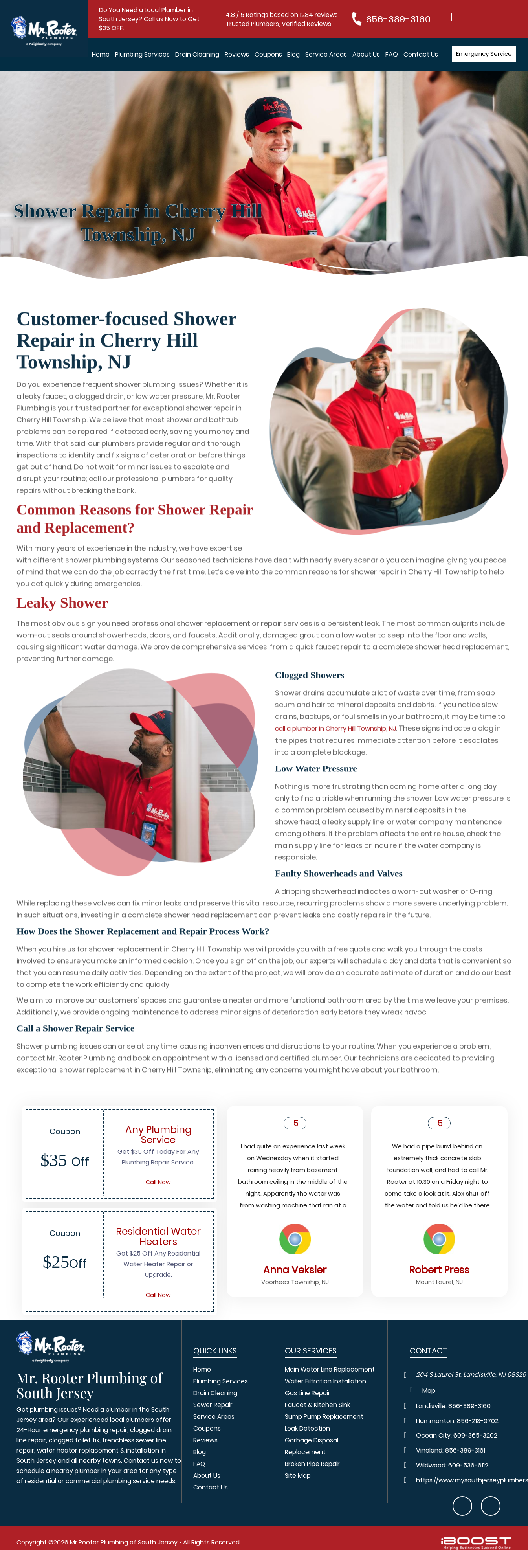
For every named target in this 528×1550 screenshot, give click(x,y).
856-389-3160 (398, 19)
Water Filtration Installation (326, 1381)
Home (101, 54)
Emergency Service (484, 54)
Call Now (158, 1182)
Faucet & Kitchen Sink (317, 1405)
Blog (293, 54)
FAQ (391, 54)
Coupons (268, 54)
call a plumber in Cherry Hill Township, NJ (335, 756)
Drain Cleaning (197, 54)
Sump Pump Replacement (324, 1416)
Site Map (298, 1475)
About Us (366, 54)
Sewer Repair (213, 1405)
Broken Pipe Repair (312, 1464)
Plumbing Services (142, 54)
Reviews (237, 54)
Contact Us (420, 54)
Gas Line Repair (307, 1393)
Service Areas (326, 54)
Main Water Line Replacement (330, 1369)
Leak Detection (307, 1428)
